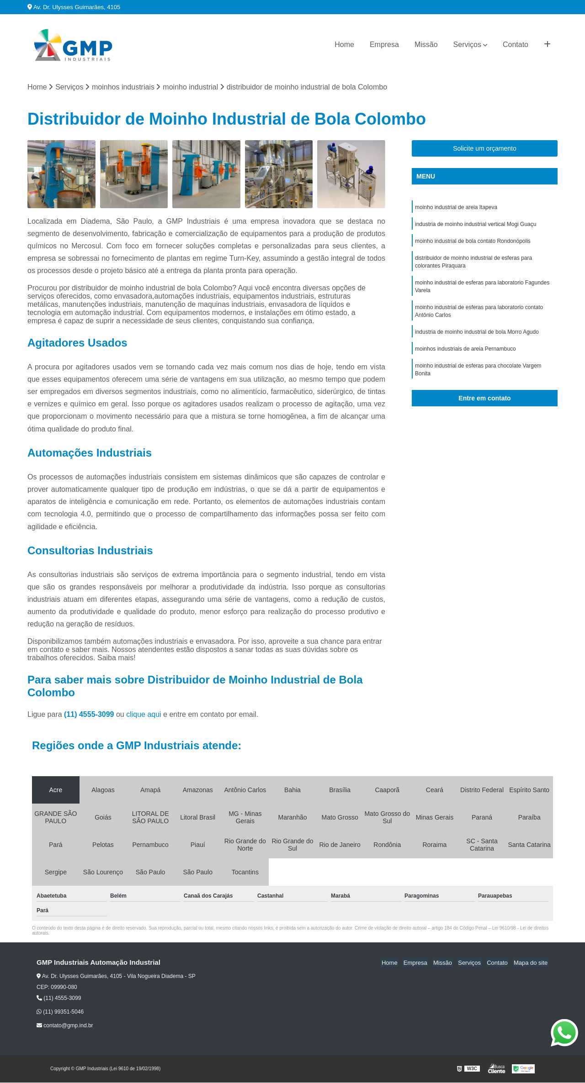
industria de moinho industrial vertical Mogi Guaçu (475, 225)
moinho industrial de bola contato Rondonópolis (473, 242)
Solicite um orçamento (484, 148)
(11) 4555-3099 (90, 715)
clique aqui (143, 715)
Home (344, 44)
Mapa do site (531, 963)
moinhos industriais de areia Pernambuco (465, 354)
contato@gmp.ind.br (65, 1026)
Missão (426, 44)
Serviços (467, 44)
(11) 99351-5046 (60, 1012)
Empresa (384, 44)
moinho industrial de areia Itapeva (456, 208)
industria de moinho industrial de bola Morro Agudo (477, 336)
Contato (515, 44)
